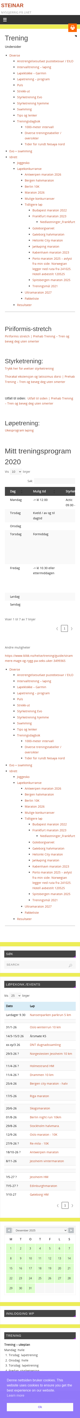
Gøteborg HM (39, 1194)
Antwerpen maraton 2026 (43, 174)
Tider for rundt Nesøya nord (45, 144)
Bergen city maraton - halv (49, 1083)
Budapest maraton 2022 (49, 210)
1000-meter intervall (39, 127)
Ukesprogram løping (19, 430)
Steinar (12, 5)
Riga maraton (39, 1096)
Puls (20, 85)
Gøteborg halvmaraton (48, 234)
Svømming (24, 109)
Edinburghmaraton (43, 1186)
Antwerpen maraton (44, 1152)
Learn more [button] (15, 1395)
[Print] (72, 28)
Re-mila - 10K (39, 1143)
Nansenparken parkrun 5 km (50, 1015)
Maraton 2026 (35, 192)
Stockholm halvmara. (45, 1126)
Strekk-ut (23, 91)
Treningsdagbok (28, 121)
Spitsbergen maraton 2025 (51, 280)
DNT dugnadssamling (45, 1045)
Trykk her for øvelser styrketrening (29, 368)
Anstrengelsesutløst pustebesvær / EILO (45, 61)
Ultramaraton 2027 (38, 292)
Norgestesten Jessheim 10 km (51, 1054)
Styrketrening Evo (29, 97)
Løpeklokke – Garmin (31, 73)
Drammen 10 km (42, 1075)
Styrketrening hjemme (33, 103)
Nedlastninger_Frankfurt (57, 222)
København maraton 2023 (50, 252)
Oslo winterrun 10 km (45, 1027)
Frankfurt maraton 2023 (49, 216)
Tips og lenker (27, 115)
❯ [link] (71, 628)
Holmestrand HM (42, 1066)
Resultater (24, 305)
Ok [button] (40, 1407)
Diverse (14, 55)
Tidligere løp (33, 204)
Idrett (13, 157)
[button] (21, 491)
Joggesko (23, 163)
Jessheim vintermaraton (47, 1161)
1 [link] (64, 628)
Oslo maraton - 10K (43, 1134)
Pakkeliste (32, 299)
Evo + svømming (20, 151)
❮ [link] (57, 628)
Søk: (30, 481)
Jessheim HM (39, 1177)
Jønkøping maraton (45, 246)
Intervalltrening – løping (34, 67)
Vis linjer (17, 472)
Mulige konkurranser (40, 199)
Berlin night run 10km (45, 1117)
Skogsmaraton (40, 1108)
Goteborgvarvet (43, 228)
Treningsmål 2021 (45, 286)
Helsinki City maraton (47, 240)
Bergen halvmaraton (39, 180)
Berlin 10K (32, 186)
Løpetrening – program (33, 79)
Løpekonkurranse (29, 169)
